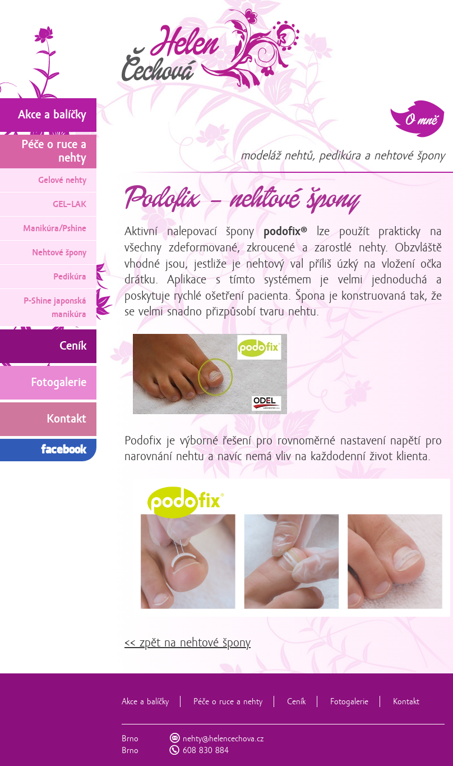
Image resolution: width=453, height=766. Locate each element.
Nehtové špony (59, 252)
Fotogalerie (349, 701)
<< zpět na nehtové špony (187, 642)
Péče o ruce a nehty (227, 701)
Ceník (296, 701)
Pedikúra (69, 276)
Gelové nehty (62, 180)
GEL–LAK (69, 204)
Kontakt (406, 701)
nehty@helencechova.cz (223, 738)
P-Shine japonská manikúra (55, 307)
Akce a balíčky (145, 701)
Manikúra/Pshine (54, 228)
